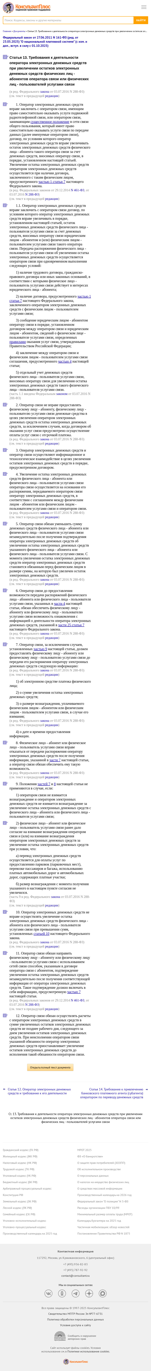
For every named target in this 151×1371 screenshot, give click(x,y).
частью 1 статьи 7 (52, 182)
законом (62, 394)
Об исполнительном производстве (99, 1169)
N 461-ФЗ (77, 190)
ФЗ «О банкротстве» (90, 1156)
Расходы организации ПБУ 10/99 (98, 1208)
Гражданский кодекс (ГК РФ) (20, 1150)
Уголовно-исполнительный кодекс (24, 1220)
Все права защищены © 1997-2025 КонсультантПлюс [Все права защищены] (75, 1308)
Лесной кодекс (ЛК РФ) (17, 1208)
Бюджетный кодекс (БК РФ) (20, 1182)
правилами (17, 342)
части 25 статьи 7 (71, 625)
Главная (7, 31)
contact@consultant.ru (75, 1275)
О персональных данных (93, 1175)
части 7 (54, 760)
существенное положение (49, 122)
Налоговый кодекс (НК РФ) (20, 1163)
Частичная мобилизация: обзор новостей (103, 1227)
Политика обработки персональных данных (75, 1319)
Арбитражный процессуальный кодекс (27, 1188)
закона (44, 91)
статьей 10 (41, 934)
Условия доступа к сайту (75, 1325)
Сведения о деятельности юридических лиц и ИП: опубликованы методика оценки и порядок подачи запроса (121, 112)
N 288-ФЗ (32, 194)
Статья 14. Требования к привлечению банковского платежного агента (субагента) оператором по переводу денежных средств (111, 1093)
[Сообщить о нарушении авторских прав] (75, 1336)
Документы (19, 31)
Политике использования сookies (88, 1351)
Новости (110, 39)
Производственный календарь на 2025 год (30, 1233)
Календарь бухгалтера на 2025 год (99, 1220)
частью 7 (74, 992)
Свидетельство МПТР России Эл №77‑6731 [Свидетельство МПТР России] (75, 1313)
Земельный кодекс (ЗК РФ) (19, 1201)
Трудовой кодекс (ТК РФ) (18, 1169)
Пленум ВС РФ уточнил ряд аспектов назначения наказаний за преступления (120, 71)
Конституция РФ (13, 1195)
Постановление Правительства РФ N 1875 (103, 1233)
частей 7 (44, 784)
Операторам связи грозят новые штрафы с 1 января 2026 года (118, 54)
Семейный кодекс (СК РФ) (19, 1214)
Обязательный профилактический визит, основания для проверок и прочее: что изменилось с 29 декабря (121, 91)
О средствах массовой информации (99, 1188)
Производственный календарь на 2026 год (104, 1195)
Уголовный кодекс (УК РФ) (19, 1175)
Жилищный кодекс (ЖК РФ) (20, 1156)
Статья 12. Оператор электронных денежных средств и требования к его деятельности (39, 1091)
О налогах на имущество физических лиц (103, 1182)
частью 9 (40, 649)
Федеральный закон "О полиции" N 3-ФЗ (102, 1201)
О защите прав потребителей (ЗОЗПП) (101, 1163)
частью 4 (65, 361)
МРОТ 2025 (84, 1150)
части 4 (59, 603)
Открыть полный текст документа (50, 1067)
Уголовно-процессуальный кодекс (24, 1227)
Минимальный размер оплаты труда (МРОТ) (104, 1214)
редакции (51, 96)
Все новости (105, 125)
